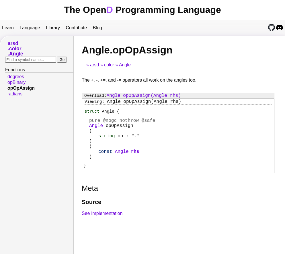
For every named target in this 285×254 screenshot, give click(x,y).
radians (14, 93)
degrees (15, 76)
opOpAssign (21, 88)
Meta (90, 201)
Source (91, 215)
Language (29, 27)
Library (53, 27)
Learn (8, 27)
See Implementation (102, 226)
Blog (97, 27)
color (109, 64)
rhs (135, 162)
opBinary (16, 82)
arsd (94, 64)
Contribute (76, 27)
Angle (125, 64)
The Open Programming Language (142, 10)
